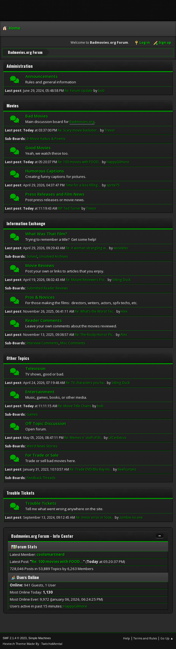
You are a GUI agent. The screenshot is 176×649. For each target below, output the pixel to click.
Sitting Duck (121, 279)
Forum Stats (24, 546)
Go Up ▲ (166, 638)
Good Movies (38, 147)
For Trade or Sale (42, 454)
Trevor (110, 130)
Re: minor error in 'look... (95, 517)
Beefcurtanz (127, 469)
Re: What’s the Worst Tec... (95, 311)
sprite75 (113, 185)
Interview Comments (43, 342)
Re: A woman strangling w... (87, 247)
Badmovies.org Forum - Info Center (42, 536)
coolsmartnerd (51, 554)
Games (32, 414)
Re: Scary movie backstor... (78, 130)
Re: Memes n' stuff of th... (83, 437)
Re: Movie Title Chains (75, 405)
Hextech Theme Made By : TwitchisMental (32, 643)
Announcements (41, 76)
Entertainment (39, 391)
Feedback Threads (41, 477)
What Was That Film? (46, 233)
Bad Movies (36, 115)
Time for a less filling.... (83, 185)
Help (126, 638)
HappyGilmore (118, 161)
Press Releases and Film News (54, 193)
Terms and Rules (145, 638)
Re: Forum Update (79, 90)
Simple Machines (39, 637)
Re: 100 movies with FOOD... (79, 161)
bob (101, 90)
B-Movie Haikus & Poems (46, 138)
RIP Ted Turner (69, 208)
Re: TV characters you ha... (86, 382)
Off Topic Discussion (45, 423)
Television (35, 368)
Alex (124, 311)
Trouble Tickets (40, 503)
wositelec (121, 247)
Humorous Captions (44, 170)
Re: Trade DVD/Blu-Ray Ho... (91, 469)
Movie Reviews (39, 265)
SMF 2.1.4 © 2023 (15, 637)
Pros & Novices (40, 296)
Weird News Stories (42, 446)
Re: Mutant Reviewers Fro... (86, 279)
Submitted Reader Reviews (47, 288)
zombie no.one (131, 517)
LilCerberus (117, 437)
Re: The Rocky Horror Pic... (95, 334)
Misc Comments (72, 342)
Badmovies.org (82, 121)
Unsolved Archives (53, 256)
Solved (32, 256)
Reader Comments (43, 320)
